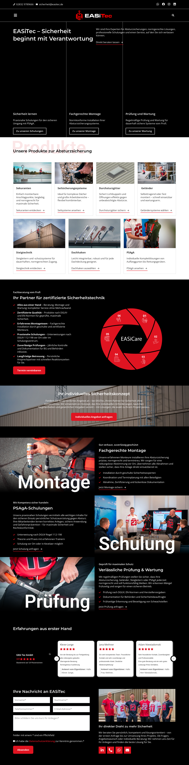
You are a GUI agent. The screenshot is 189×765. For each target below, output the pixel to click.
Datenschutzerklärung (42, 741)
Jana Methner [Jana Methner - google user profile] (106, 644)
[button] (173, 15)
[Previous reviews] (56, 658)
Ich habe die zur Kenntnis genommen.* (49, 741)
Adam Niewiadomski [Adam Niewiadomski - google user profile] (149, 644)
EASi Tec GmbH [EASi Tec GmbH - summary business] (24, 655)
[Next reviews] (173, 658)
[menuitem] (16, 15)
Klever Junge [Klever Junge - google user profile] (67, 644)
